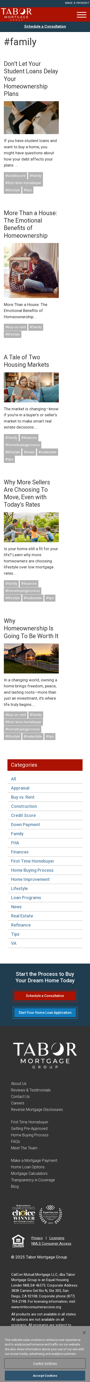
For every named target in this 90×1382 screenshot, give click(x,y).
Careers (17, 1103)
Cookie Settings (45, 1365)
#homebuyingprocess (22, 445)
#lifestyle (12, 190)
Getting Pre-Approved (29, 1128)
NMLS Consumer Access (51, 1243)
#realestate (47, 452)
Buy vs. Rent (23, 797)
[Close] (84, 1334)
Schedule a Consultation (45, 26)
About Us (18, 1083)
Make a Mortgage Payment (34, 1160)
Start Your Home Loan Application (45, 1013)
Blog (15, 1186)
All (13, 778)
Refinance (21, 925)
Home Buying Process (32, 870)
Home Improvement (30, 879)
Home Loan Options (28, 1167)
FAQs (15, 1141)
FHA (15, 842)
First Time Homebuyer (32, 861)
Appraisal (20, 788)
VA (14, 943)
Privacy (37, 1238)
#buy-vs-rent (15, 327)
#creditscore (15, 176)
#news (29, 452)
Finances (20, 851)
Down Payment (25, 824)
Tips (15, 934)
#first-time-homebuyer (23, 183)
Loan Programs (26, 897)
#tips (28, 190)
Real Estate (22, 915)
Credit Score (23, 815)
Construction (24, 806)
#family (36, 176)
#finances (29, 438)
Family (17, 833)
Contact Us (20, 1096)
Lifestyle (19, 888)
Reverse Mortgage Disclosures (37, 1109)
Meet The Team (24, 1148)
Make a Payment (77, 3)
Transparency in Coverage (33, 1180)
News (16, 906)
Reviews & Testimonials (31, 1090)
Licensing (56, 1238)
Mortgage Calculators (29, 1173)
